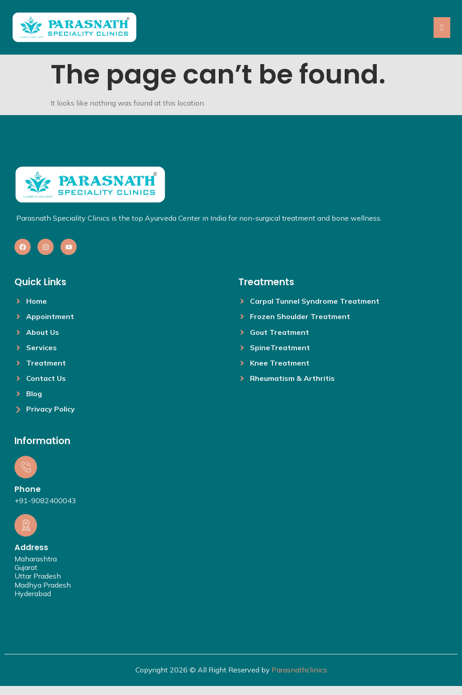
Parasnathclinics (299, 669)
